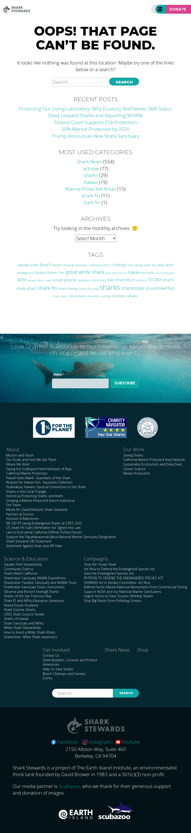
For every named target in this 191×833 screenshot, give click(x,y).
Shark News (89, 161)
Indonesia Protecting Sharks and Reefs (34, 496)
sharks (91, 175)
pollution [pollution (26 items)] (84, 280)
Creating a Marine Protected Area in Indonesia (40, 500)
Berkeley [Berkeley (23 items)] (82, 265)
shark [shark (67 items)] (168, 279)
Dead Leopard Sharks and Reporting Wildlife (95, 115)
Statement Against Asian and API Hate (34, 546)
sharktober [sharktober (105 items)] (133, 288)
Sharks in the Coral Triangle (26, 491)
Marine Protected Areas (90, 189)
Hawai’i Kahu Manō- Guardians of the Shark (38, 478)
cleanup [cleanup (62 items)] (118, 264)
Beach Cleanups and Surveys (64, 673)
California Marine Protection (26, 473)
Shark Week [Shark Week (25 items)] (77, 296)
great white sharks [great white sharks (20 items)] (116, 273)
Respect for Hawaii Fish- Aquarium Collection (39, 482)
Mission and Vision (20, 455)
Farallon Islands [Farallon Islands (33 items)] (46, 272)
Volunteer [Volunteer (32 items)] (118, 296)
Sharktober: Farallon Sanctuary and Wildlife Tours (40, 582)
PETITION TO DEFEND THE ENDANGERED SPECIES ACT (123, 578)
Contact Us (51, 655)
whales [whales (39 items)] (132, 296)
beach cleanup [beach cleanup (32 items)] (63, 265)
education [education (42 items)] (165, 264)
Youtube (128, 741)
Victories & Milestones (22, 518)
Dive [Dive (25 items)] (131, 265)
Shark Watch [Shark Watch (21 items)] (60, 296)
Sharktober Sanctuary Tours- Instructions (34, 587)
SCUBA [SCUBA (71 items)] (154, 279)
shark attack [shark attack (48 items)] (26, 288)
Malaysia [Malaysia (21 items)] (169, 273)
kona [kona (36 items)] (150, 272)
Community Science (18, 569)
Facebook (64, 741)
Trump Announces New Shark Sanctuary (95, 136)
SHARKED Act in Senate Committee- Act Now (117, 582)
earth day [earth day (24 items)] (150, 265)
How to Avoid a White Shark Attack (29, 632)
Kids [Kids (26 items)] (142, 273)
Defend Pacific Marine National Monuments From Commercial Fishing (135, 587)
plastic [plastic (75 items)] (70, 280)
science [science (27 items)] (141, 280)
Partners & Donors (20, 514)
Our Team (13, 505)
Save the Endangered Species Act (109, 573)
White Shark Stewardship (22, 627)
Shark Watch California (20, 573)
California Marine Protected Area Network (154, 459)
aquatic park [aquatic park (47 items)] (28, 264)
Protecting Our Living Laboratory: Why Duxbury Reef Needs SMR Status (95, 108)
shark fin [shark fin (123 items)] (47, 288)
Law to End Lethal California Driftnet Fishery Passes (44, 532)
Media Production (136, 473)
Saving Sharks (133, 455)
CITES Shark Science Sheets (24, 614)
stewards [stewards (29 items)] (93, 296)
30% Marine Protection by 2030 (95, 129)
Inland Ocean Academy (21, 605)
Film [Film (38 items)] (62, 272)
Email (58, 375)
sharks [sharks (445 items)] (110, 287)
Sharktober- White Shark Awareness (30, 637)
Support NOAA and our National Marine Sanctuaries (122, 591)
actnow (91, 168)
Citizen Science (134, 469)
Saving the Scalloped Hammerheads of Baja (38, 469)
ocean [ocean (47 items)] (57, 279)
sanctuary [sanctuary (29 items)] (99, 280)
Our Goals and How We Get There (31, 459)
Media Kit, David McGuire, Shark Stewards (37, 509)
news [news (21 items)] (48, 280)
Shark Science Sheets (20, 609)
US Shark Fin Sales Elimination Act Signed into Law (43, 527)
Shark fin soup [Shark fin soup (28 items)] (89, 289)
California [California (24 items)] (95, 265)
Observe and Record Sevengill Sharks (31, 591)
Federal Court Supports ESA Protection (95, 122)
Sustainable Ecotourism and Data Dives (152, 464)
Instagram (97, 741)
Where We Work (18, 464)
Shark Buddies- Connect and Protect (70, 660)
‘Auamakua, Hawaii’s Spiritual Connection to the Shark (46, 487)
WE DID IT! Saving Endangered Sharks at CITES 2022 (44, 523)
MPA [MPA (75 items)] (22, 280)
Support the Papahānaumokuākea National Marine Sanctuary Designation (61, 537)
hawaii (91, 182)
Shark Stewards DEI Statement (29, 541)
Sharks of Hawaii (16, 618)
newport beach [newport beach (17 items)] (36, 280)
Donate (177, 9)
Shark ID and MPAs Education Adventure (34, 600)
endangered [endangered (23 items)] (25, 273)
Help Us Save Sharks (58, 669)
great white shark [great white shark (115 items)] (85, 272)
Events (47, 678)
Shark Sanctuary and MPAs (23, 623)
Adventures (51, 664)
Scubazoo (69, 786)
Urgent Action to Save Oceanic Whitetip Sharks (118, 596)
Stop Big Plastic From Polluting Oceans (112, 600)
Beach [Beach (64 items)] (45, 264)
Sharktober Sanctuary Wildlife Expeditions (35, 578)
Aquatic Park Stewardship (23, 564)
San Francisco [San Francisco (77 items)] (121, 280)
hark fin (92, 202)
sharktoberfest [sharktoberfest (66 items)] (160, 288)
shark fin (90, 195)
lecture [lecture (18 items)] (159, 273)
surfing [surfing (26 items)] (105, 296)
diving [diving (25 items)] (139, 265)
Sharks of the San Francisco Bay (27, 596)
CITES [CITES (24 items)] (106, 265)
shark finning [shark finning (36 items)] (67, 288)
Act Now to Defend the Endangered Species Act (119, 569)
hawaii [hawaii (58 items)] (133, 272)
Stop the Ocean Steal (100, 564)
